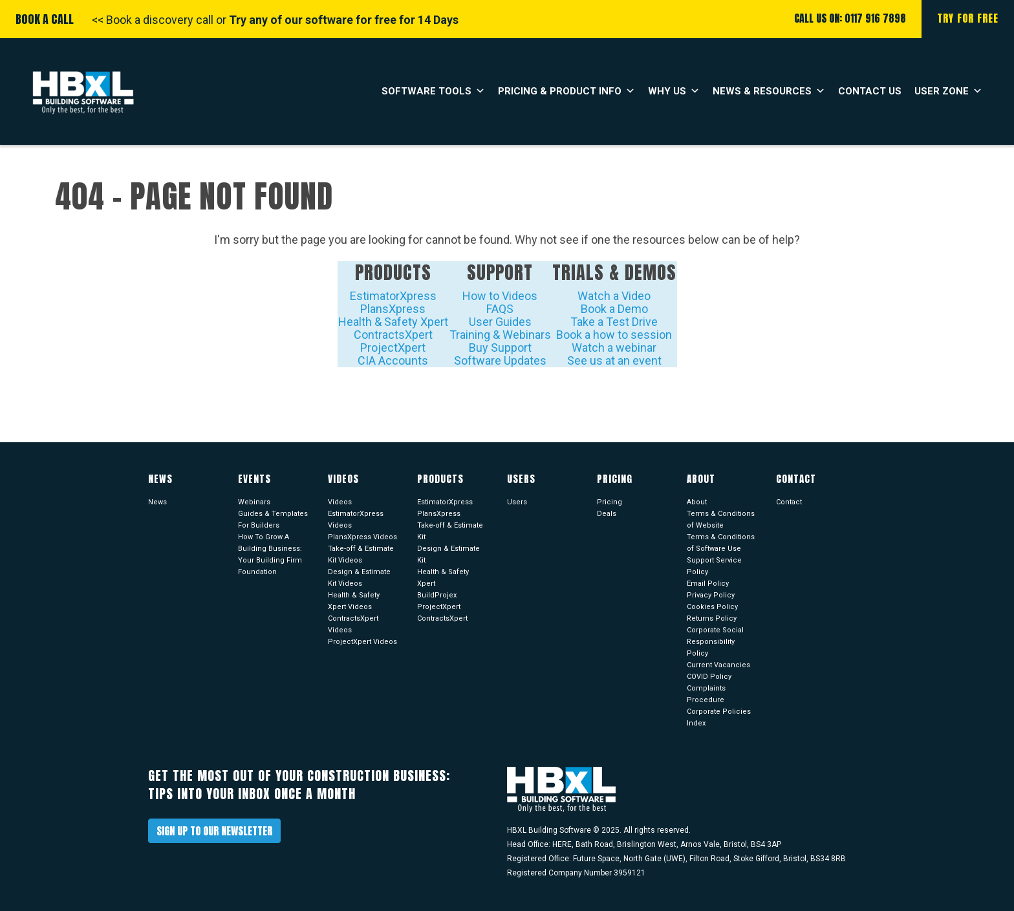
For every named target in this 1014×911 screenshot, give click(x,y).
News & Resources (769, 91)
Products (393, 272)
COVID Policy (709, 676)
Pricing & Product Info (566, 91)
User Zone (948, 91)
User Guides (500, 321)
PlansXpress (393, 309)
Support (500, 272)
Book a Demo (614, 309)
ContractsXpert (393, 334)
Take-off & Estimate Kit (450, 531)
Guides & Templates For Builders (273, 519)
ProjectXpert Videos (362, 642)
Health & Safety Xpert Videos (354, 601)
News (157, 502)
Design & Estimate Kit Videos (359, 578)
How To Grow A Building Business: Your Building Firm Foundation (270, 554)
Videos (340, 502)
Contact (789, 502)
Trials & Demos (614, 272)
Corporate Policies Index (719, 717)
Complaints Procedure (706, 694)
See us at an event (614, 360)
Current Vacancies (718, 665)
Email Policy (708, 583)
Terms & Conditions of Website (721, 519)
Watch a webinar (614, 347)
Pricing (609, 502)
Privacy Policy (711, 595)
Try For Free (967, 18)
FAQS (499, 309)
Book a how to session (614, 334)
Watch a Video (614, 296)
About (697, 502)
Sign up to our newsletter (214, 831)
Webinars (254, 502)
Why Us (674, 91)
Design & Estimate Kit (448, 554)
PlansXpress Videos (362, 537)
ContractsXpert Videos (353, 624)
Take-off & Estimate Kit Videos (361, 554)
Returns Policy (712, 618)
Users (517, 502)
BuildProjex (437, 595)
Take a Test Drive (614, 321)
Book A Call (45, 19)
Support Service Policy (714, 566)
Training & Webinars (500, 334)
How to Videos (499, 296)
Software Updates (500, 360)
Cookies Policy (712, 607)
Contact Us (869, 91)
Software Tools (433, 91)
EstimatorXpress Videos (355, 519)
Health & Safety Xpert (393, 321)
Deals (606, 513)
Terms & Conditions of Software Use (721, 543)
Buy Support (500, 347)
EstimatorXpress (393, 296)
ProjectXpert (393, 347)
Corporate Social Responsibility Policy (715, 642)
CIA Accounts (393, 360)
